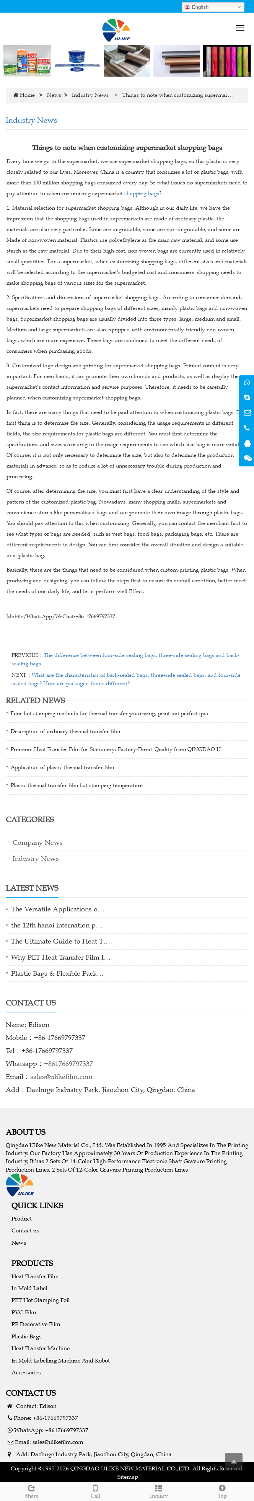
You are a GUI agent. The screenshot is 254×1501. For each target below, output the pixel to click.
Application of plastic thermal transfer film (62, 767)
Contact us (25, 1230)
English (196, 7)
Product (21, 1218)
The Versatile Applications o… (57, 909)
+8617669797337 (68, 1063)
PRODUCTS (32, 1263)
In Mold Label (29, 1288)
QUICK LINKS (37, 1205)
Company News (38, 842)
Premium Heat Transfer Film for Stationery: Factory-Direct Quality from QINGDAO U (116, 749)
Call (95, 1490)
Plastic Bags (26, 1336)
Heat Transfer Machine (40, 1348)
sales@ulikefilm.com (61, 1076)
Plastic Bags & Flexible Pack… (57, 973)
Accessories (26, 1372)
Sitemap (127, 1476)
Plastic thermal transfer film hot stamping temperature (77, 785)
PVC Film (23, 1312)
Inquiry (158, 1490)
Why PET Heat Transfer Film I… (61, 957)
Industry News (90, 95)
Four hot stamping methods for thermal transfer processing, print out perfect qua (109, 713)
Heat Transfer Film (35, 1276)
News (54, 95)
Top (222, 1490)
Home (27, 95)
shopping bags (141, 193)
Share (32, 1490)
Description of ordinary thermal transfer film (65, 731)
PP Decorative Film (35, 1324)
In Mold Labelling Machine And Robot (60, 1360)
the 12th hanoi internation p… (57, 925)
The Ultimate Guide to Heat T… (60, 941)
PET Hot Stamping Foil (40, 1300)
